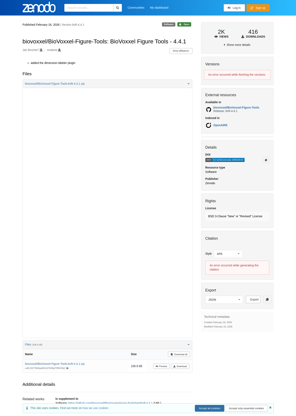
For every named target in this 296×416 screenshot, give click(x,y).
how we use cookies (95, 408)
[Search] (117, 8)
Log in (234, 7)
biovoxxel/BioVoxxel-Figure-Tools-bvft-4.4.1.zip (55, 363)
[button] (107, 84)
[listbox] (228, 254)
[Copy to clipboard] (266, 160)
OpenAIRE (220, 125)
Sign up (257, 7)
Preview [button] (161, 366)
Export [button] (254, 299)
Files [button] (107, 344)
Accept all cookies (209, 408)
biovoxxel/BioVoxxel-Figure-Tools (236, 107)
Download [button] (180, 366)
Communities (136, 7)
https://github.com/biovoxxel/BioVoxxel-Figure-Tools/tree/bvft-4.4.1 (111, 403)
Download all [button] (178, 354)
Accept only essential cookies (246, 408)
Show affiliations (181, 51)
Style (208, 253)
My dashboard (159, 7)
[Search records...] (88, 8)
